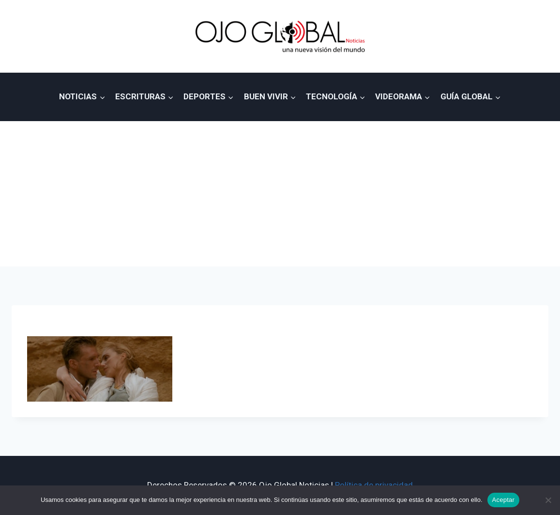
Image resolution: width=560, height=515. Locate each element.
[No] (548, 500)
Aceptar (503, 499)
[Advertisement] (280, 194)
